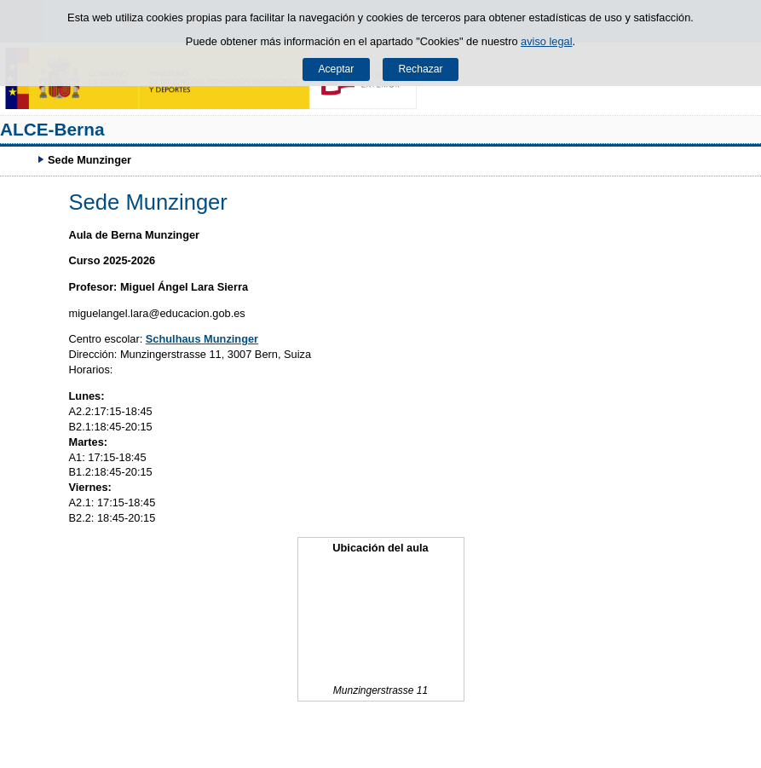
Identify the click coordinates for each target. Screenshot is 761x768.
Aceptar (336, 69)
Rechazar (421, 69)
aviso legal (546, 41)
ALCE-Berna (52, 129)
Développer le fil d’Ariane (21, 159)
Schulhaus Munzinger (202, 338)
